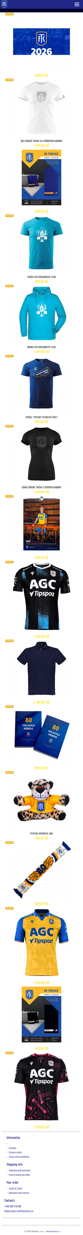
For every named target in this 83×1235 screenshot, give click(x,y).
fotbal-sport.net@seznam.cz (18, 1211)
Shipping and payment (19, 1170)
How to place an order (19, 1174)
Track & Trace (15, 1188)
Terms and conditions (19, 1156)
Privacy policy (15, 1152)
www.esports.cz (53, 1231)
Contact (12, 1148)
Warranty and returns (19, 1192)
